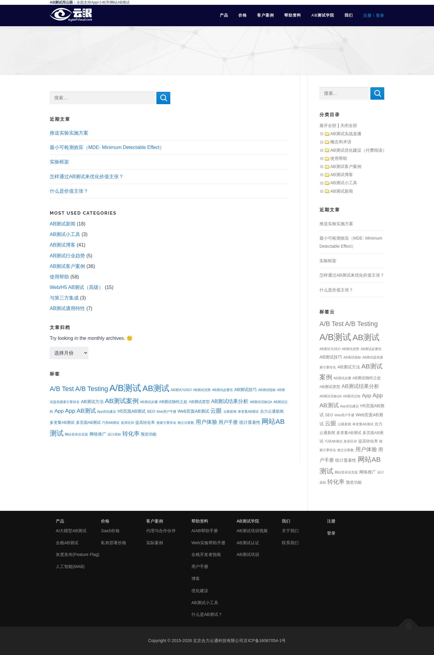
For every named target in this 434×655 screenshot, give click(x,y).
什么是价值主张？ (69, 191)
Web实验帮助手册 (208, 542)
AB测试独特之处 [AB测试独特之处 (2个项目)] (173, 401)
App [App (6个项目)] (59, 411)
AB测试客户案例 (67, 266)
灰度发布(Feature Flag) (77, 554)
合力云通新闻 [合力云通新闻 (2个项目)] (272, 411)
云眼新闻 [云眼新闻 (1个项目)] (230, 411)
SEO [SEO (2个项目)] (151, 411)
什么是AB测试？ (206, 614)
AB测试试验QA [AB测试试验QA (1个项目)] (261, 402)
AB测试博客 (62, 244)
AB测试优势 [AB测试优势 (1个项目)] (202, 390)
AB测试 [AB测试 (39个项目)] (156, 388)
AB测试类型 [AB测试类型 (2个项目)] (199, 401)
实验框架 (59, 161)
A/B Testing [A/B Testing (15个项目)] (91, 389)
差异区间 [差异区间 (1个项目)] (127, 422)
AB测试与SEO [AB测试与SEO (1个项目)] (181, 390)
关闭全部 (348, 125)
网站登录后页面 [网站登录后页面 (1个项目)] (76, 434)
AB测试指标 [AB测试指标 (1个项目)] (267, 390)
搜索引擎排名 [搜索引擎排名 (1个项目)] (166, 422)
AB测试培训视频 (252, 530)
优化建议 (199, 590)
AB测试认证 (248, 542)
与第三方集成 (64, 297)
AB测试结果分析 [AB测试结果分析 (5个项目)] (229, 401)
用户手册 (199, 566)
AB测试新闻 (62, 223)
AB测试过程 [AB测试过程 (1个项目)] (351, 396)
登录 (380, 15)
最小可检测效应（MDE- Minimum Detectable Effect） (107, 147)
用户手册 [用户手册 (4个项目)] (228, 422)
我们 (348, 15)
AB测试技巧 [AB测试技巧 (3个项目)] (245, 389)
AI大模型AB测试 (71, 530)
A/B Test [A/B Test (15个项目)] (62, 389)
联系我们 (290, 542)
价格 (242, 15)
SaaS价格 (110, 530)
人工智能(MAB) (70, 566)
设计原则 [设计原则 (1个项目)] (114, 434)
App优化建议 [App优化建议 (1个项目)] (106, 411)
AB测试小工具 (65, 234)
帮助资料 (292, 15)
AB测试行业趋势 (67, 255)
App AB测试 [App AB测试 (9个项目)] (80, 411)
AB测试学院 (322, 15)
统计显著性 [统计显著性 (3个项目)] (249, 422)
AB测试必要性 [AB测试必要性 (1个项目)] (222, 390)
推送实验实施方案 (69, 132)
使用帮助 (59, 276)
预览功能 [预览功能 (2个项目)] (148, 434)
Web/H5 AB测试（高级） (76, 287)
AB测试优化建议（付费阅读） (358, 150)
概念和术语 (340, 141)
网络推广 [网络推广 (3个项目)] (98, 434)
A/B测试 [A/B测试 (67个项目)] (125, 388)
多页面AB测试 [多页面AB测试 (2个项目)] (88, 422)
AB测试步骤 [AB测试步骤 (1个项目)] (149, 402)
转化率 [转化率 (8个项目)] (131, 433)
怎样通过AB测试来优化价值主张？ (87, 176)
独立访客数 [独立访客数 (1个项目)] (186, 422)
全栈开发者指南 (206, 554)
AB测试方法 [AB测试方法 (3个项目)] (92, 401)
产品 (224, 15)
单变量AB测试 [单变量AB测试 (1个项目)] (248, 411)
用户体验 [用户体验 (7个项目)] (206, 422)
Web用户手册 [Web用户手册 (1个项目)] (166, 411)
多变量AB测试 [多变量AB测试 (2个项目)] (62, 422)
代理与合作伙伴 (161, 530)
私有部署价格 (113, 542)
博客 (195, 578)
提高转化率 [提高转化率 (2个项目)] (145, 422)
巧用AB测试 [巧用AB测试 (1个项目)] (110, 422)
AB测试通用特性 (67, 308)
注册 (367, 15)
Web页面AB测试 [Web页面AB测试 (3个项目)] (193, 411)
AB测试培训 (248, 554)
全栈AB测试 (67, 542)
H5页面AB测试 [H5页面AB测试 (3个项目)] (132, 411)
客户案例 (265, 15)
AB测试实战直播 (345, 133)
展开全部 (327, 125)
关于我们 (290, 530)
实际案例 (154, 542)
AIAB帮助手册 (204, 530)
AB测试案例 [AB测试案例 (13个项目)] (122, 400)
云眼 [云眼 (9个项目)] (216, 411)
